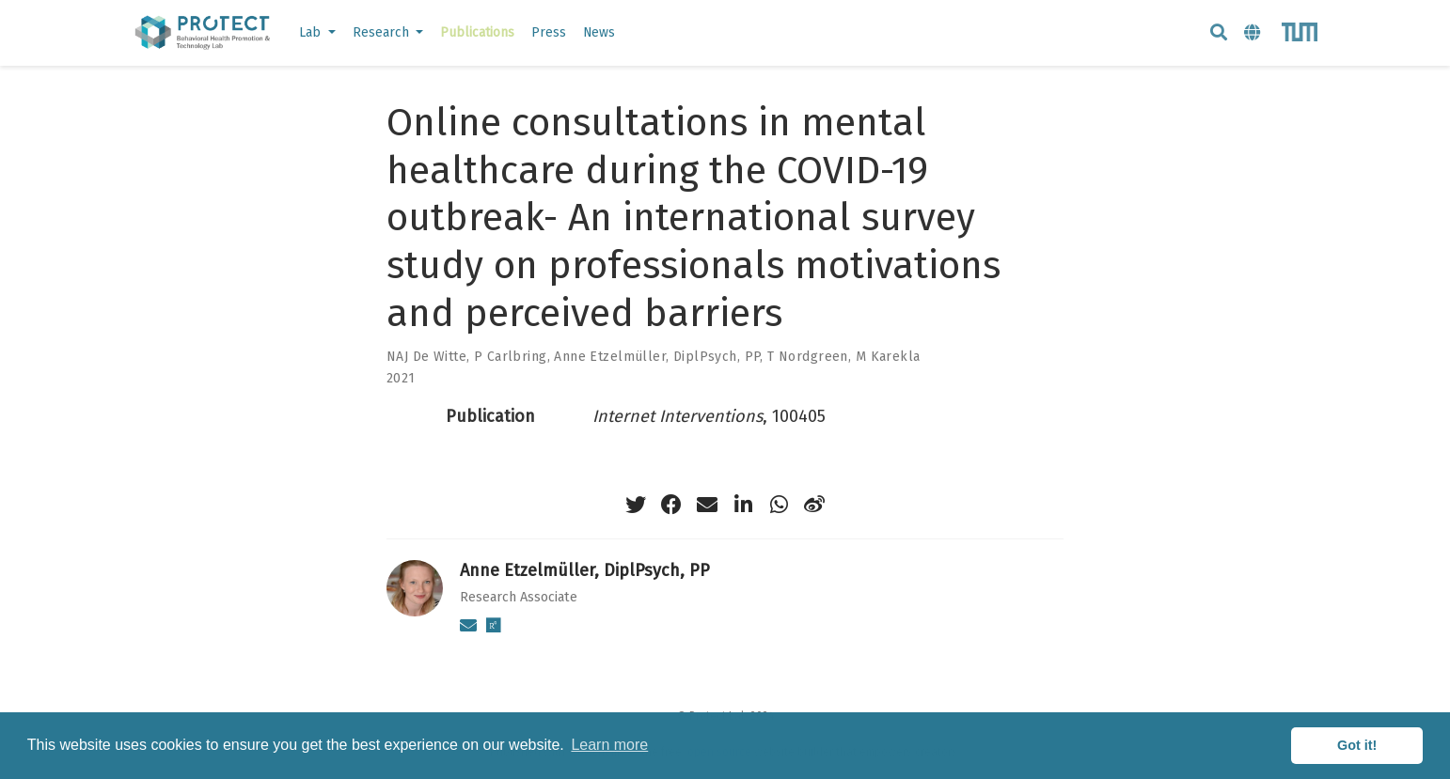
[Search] (1218, 33)
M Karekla (888, 357)
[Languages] (1254, 33)
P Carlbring (510, 357)
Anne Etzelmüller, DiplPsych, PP (657, 357)
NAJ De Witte (426, 357)
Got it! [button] (1357, 745)
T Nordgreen (807, 357)
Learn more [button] (609, 745)
